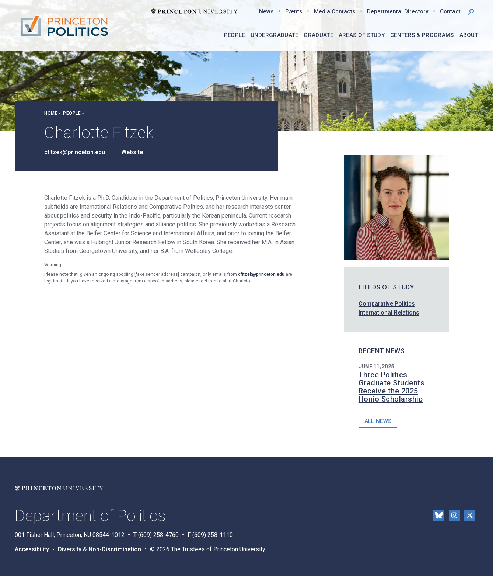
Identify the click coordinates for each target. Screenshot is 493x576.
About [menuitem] (469, 35)
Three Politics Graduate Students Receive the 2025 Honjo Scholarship (392, 386)
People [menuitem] (234, 35)
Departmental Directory (397, 11)
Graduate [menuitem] (318, 35)
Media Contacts (334, 11)
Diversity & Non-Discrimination (99, 549)
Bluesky (438, 515)
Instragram (454, 515)
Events (293, 11)
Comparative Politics (387, 303)
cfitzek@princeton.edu (74, 152)
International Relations (389, 312)
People (72, 113)
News (266, 11)
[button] (471, 11)
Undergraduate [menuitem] (274, 35)
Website (132, 152)
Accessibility (32, 549)
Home (50, 113)
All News (377, 421)
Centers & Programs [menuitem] (422, 35)
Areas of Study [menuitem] (362, 35)
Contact (450, 11)
